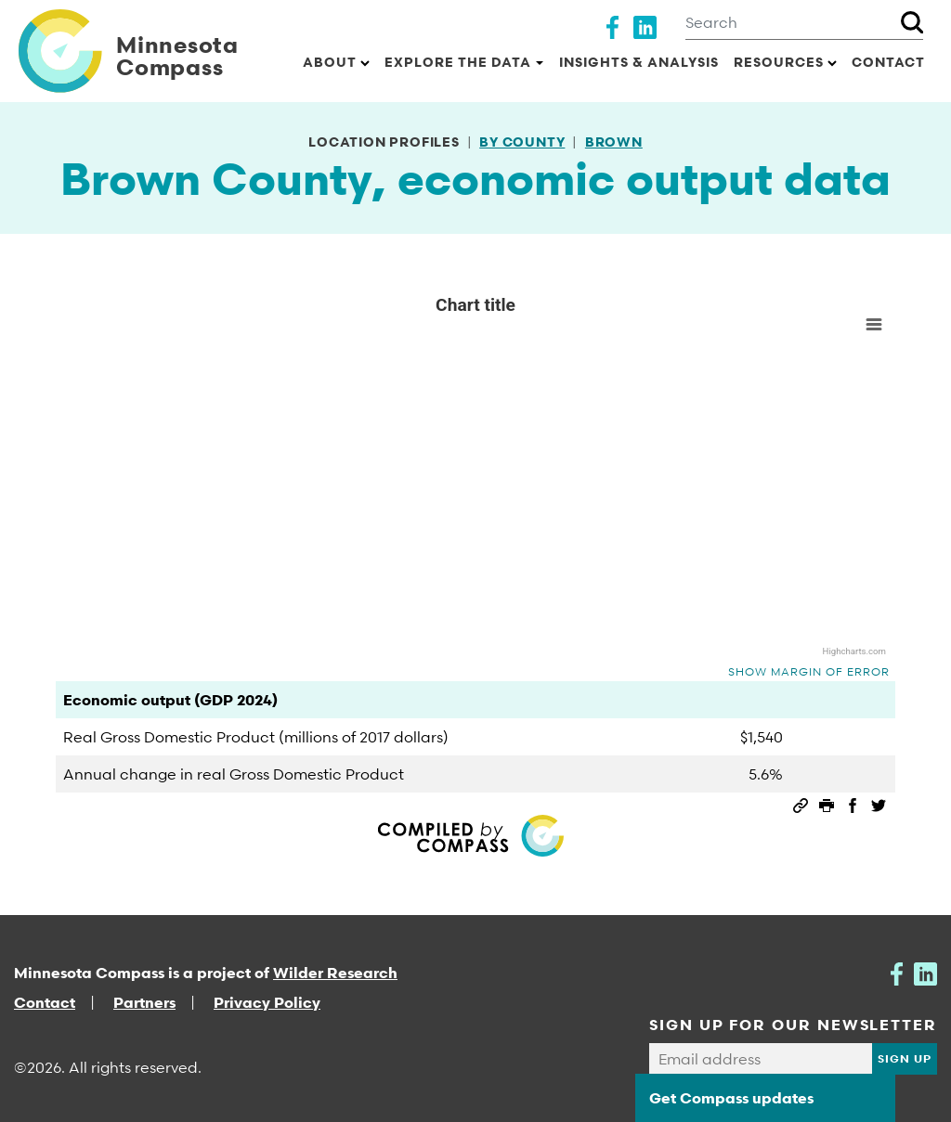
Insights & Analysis (639, 62)
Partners (144, 1002)
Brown (614, 141)
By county (522, 141)
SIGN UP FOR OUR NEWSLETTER (793, 1024)
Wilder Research (335, 972)
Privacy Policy (267, 1002)
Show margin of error (809, 671)
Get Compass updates (731, 1098)
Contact (888, 62)
